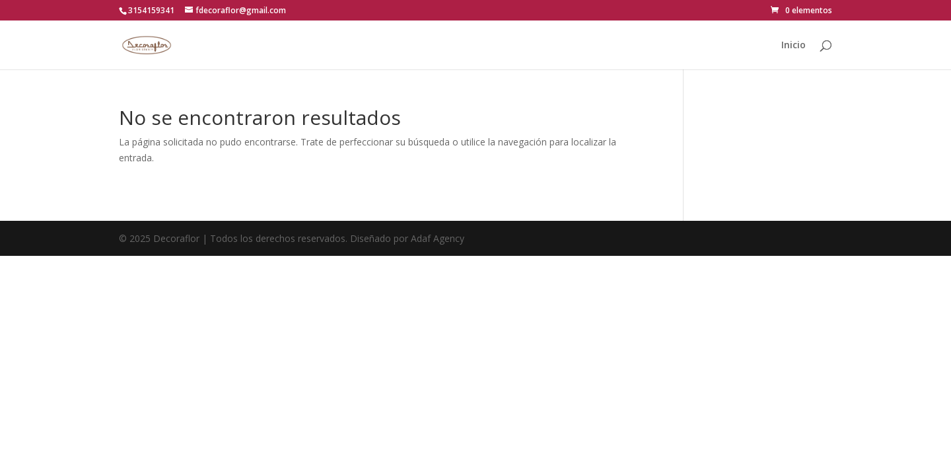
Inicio (793, 45)
